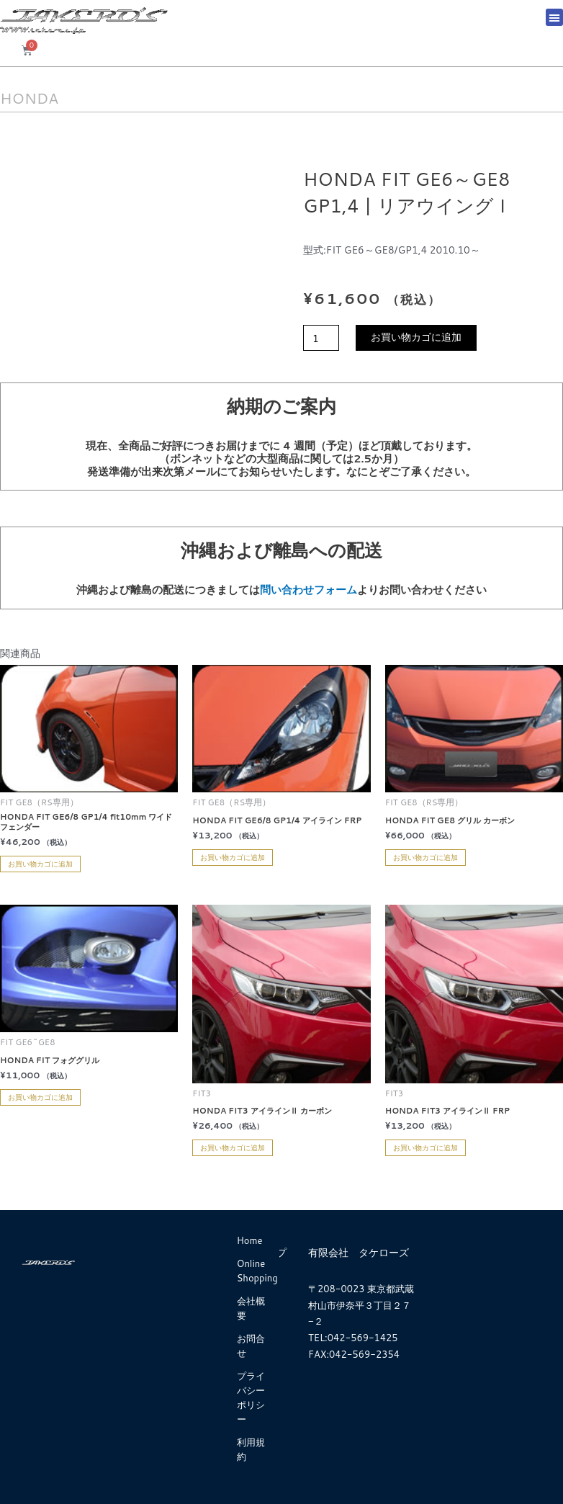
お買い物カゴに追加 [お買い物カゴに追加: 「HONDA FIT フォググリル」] (40, 1097)
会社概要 (251, 1308)
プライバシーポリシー (251, 1397)
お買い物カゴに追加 (416, 337)
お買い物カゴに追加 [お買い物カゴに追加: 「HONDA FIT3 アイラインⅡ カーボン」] (232, 1147)
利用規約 (251, 1449)
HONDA (33, 97)
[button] (554, 17)
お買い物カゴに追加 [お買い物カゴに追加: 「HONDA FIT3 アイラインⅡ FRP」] (425, 1147)
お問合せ (251, 1345)
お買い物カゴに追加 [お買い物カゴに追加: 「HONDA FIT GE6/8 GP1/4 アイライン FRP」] (232, 857)
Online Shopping (257, 1270)
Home (250, 1240)
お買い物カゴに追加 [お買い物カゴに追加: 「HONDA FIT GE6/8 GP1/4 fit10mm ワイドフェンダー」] (40, 864)
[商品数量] (321, 338)
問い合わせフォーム (308, 589)
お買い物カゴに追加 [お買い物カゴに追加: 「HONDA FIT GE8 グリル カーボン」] (425, 857)
